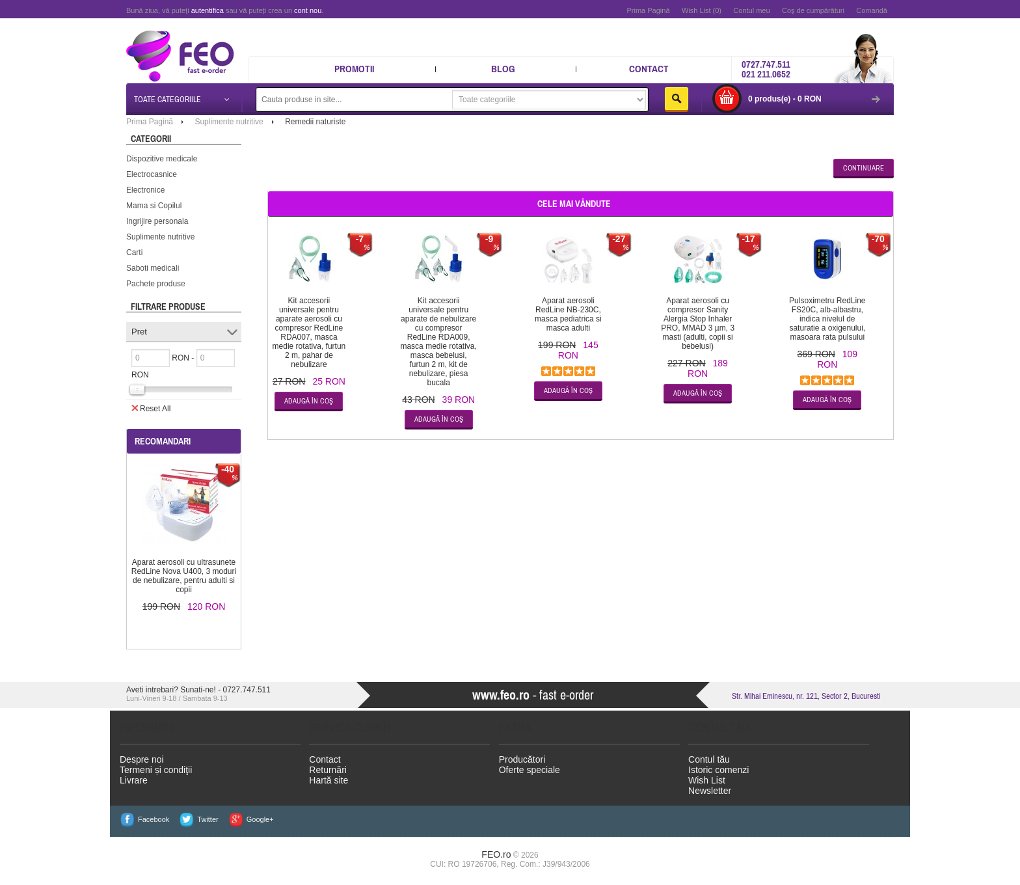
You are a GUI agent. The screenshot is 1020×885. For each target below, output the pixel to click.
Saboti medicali (152, 268)
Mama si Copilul (153, 205)
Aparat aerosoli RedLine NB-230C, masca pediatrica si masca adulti (568, 314)
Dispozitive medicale (161, 158)
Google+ (260, 819)
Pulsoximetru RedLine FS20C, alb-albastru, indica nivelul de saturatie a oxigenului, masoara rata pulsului (827, 319)
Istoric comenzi (718, 770)
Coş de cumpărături (813, 10)
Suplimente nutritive (160, 236)
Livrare (134, 780)
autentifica (207, 10)
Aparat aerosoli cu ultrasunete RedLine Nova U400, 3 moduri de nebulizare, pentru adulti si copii (183, 576)
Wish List (706, 780)
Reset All (150, 408)
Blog (503, 68)
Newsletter (709, 790)
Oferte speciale (529, 770)
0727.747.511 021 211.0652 (766, 69)
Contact (649, 68)
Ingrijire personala (157, 221)
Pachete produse (155, 283)
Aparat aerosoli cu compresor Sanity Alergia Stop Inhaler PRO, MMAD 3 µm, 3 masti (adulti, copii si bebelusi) (697, 323)
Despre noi (142, 759)
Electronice (145, 190)
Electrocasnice (151, 174)
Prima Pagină (647, 10)
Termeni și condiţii (156, 770)
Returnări (328, 770)
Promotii (354, 68)
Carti (134, 252)
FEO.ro (496, 854)
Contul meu (751, 10)
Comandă (871, 10)
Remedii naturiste (315, 121)
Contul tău (709, 759)
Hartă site (328, 780)
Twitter (207, 819)
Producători (522, 759)
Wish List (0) (701, 10)
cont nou (307, 10)
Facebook (153, 819)
